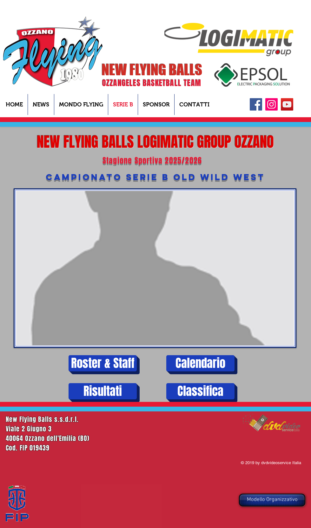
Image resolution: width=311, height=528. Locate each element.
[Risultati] (103, 391)
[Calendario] (200, 363)
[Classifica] (200, 391)
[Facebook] (256, 104)
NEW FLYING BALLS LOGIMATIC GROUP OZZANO (155, 142)
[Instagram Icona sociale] (271, 104)
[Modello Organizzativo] (272, 500)
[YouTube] (287, 104)
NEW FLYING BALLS (152, 69)
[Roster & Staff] (103, 363)
